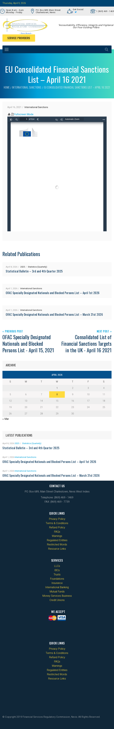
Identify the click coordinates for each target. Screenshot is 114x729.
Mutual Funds (57, 592)
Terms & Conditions (57, 523)
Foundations (57, 579)
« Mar (5, 419)
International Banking (57, 587)
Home (7, 87)
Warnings (57, 536)
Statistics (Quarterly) (37, 266)
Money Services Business (57, 596)
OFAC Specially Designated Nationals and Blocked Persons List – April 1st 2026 (53, 293)
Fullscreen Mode (23, 114)
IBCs (57, 570)
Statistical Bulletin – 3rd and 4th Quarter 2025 (34, 271)
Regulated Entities (57, 540)
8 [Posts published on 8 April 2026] (57, 394)
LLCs (57, 566)
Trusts (57, 575)
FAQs (57, 532)
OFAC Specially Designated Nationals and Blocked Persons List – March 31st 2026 (54, 314)
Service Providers (18, 38)
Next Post (103, 331)
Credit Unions (57, 600)
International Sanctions (26, 87)
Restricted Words (57, 545)
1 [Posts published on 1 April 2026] (57, 388)
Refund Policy (57, 527)
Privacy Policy (57, 519)
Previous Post (14, 331)
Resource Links (57, 549)
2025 (22, 266)
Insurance (57, 583)
